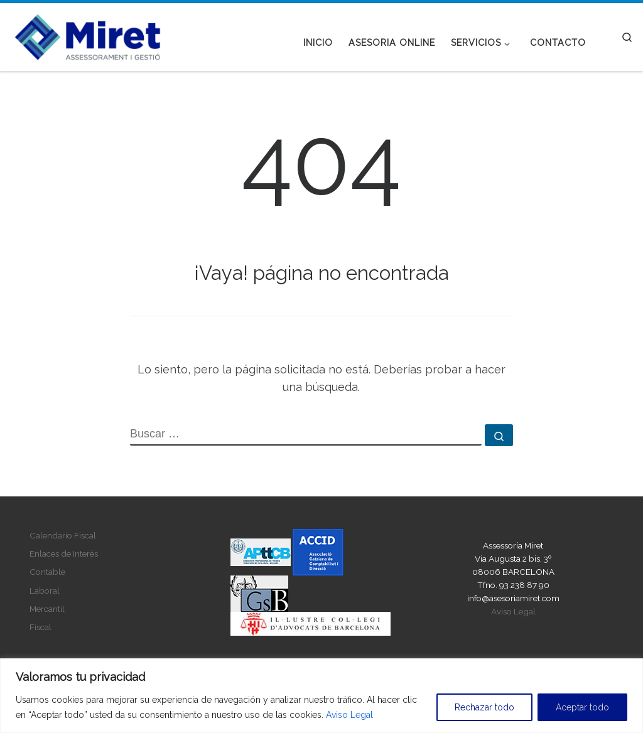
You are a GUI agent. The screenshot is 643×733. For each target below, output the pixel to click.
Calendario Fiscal (63, 535)
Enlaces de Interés (64, 553)
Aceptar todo (582, 707)
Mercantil (47, 609)
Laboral (45, 591)
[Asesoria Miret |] (87, 34)
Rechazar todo (484, 707)
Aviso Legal (349, 715)
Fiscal (40, 627)
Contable (47, 572)
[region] (321, 695)
